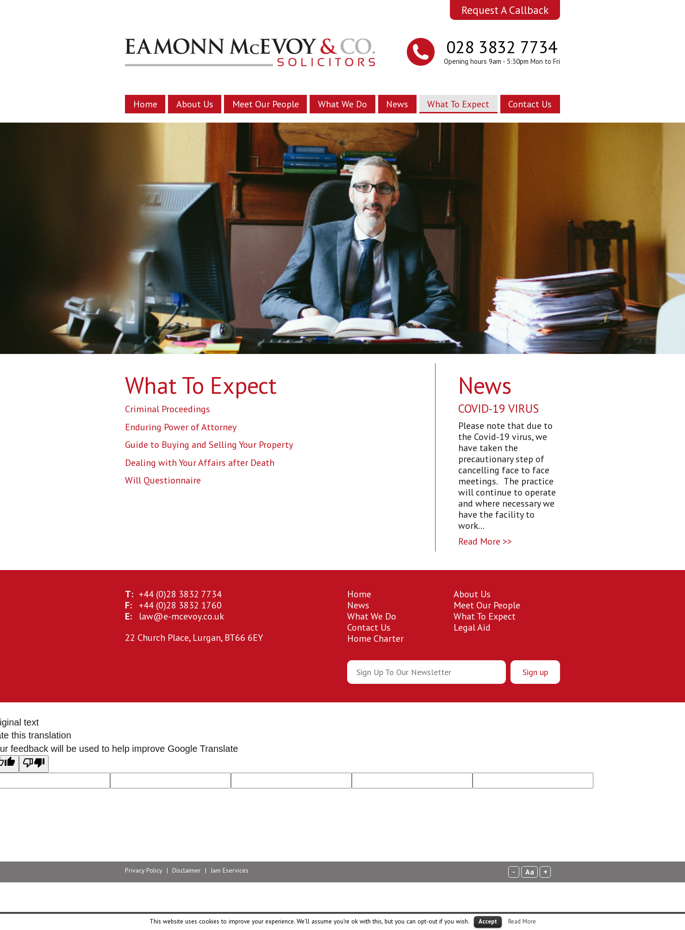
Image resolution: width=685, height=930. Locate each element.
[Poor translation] (34, 764)
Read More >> (485, 541)
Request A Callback (504, 10)
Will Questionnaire (163, 480)
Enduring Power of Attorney (181, 427)
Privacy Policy (143, 870)
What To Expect (458, 104)
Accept (488, 921)
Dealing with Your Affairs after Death (199, 463)
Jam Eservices (230, 870)
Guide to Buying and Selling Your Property (209, 445)
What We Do (342, 104)
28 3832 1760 (180, 605)
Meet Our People (265, 104)
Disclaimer (186, 870)
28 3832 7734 (180, 594)
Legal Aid (472, 627)
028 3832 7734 (501, 47)
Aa (529, 871)
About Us (194, 104)
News (397, 104)
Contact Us (530, 104)
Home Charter (375, 638)
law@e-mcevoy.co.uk (181, 616)
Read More (522, 921)
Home (145, 104)
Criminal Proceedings (167, 409)
